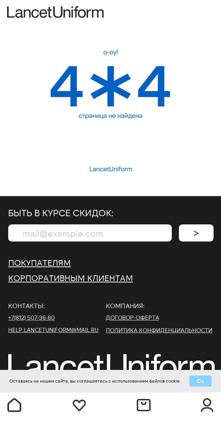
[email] (90, 233)
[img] (207, 12)
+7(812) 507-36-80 (31, 317)
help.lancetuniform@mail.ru (53, 329)
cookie (173, 380)
